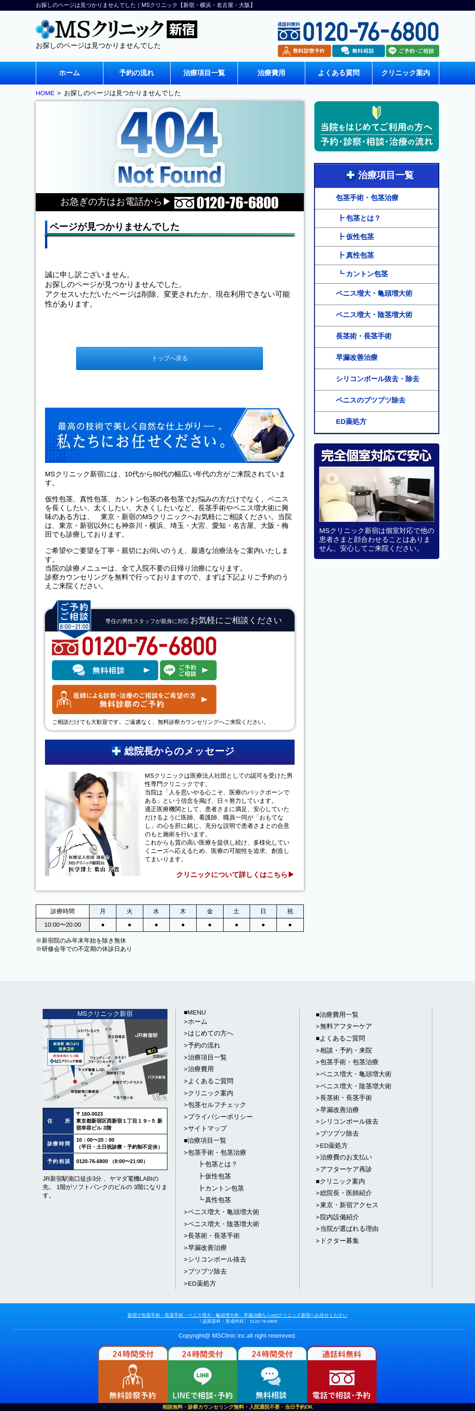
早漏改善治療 (357, 357)
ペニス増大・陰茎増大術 (374, 315)
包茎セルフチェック (217, 1104)
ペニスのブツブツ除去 (370, 400)
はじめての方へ (210, 1033)
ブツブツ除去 (207, 1271)
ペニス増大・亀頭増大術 (374, 293)
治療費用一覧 (339, 1014)
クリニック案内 (405, 73)
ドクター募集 (339, 1240)
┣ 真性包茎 (355, 255)
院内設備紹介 (339, 1217)
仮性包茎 (218, 1176)
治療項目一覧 (204, 73)
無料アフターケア (346, 1026)
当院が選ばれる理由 (349, 1228)
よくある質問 (338, 73)
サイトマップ (207, 1128)
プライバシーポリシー (220, 1116)
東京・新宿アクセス (349, 1205)
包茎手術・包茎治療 (367, 198)
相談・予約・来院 (346, 1050)
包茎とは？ (221, 1164)
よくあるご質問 (210, 1081)
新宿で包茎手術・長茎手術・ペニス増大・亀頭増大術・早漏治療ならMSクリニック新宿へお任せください (237, 1315)
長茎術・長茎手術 (364, 336)
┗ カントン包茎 (362, 274)
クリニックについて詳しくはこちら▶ (235, 874)
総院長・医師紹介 (346, 1193)
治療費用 (271, 73)
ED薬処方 (351, 421)
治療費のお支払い (346, 1157)
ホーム (69, 73)
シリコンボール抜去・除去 (377, 379)
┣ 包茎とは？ (359, 218)
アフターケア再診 (346, 1169)
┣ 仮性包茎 (355, 237)
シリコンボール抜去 (217, 1259)
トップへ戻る (170, 358)
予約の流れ (136, 73)
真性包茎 (218, 1199)
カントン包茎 (224, 1188)
